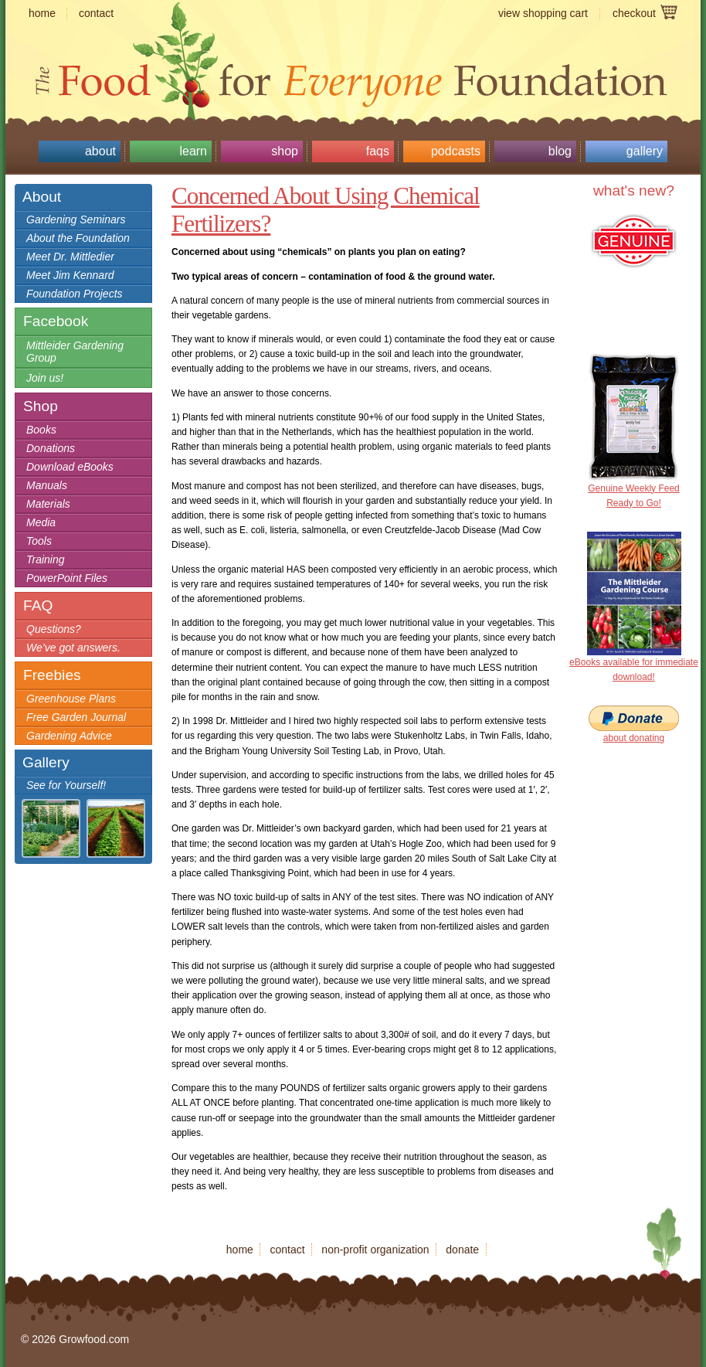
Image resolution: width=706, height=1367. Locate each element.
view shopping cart (543, 13)
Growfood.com (353, 50)
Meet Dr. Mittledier (70, 256)
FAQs (377, 151)
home (42, 13)
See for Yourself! (66, 785)
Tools (39, 541)
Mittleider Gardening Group (75, 351)
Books (41, 429)
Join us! (44, 378)
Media (41, 522)
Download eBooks (70, 467)
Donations (50, 448)
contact (96, 13)
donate (462, 1249)
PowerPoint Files (66, 578)
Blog (560, 151)
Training (45, 559)
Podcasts (455, 151)
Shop (284, 151)
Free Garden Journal (76, 717)
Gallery (644, 151)
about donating (633, 738)
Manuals (46, 485)
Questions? (53, 629)
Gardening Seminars (75, 219)
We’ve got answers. (73, 647)
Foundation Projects (74, 293)
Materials (48, 504)
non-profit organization (375, 1249)
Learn (193, 151)
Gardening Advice (69, 735)
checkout (634, 13)
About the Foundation (78, 238)
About (100, 151)
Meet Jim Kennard (70, 275)
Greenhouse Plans (71, 698)
